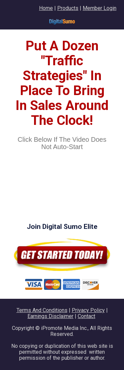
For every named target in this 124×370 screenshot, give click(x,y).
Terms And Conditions (42, 310)
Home (46, 8)
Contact (86, 316)
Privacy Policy (88, 310)
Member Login (99, 8)
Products (67, 8)
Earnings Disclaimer (50, 316)
